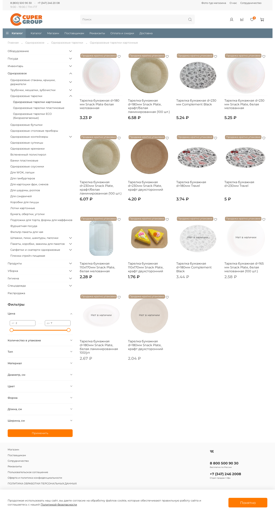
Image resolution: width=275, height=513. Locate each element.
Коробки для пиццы (24, 202)
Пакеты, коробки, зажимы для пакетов (37, 244)
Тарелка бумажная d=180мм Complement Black (194, 267)
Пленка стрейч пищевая (27, 255)
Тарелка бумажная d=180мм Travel (191, 184)
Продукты (15, 263)
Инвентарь (15, 66)
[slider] (12, 330)
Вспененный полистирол (28, 154)
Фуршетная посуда (23, 226)
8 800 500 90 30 (224, 463)
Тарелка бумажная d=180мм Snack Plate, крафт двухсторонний (145, 345)
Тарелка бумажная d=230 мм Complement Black (196, 102)
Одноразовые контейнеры (29, 136)
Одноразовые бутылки (26, 125)
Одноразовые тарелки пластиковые (38, 108)
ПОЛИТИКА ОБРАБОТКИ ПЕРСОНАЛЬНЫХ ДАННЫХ (42, 483)
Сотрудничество (250, 3)
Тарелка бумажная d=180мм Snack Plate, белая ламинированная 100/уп (99, 346)
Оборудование (18, 51)
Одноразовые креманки (27, 148)
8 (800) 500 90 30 (21, 3)
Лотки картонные (22, 208)
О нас (233, 3)
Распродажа (16, 293)
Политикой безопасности (59, 504)
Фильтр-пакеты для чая (26, 232)
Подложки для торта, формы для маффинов (41, 220)
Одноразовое (34, 42)
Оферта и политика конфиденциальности (35, 477)
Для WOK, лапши (22, 172)
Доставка (146, 33)
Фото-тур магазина (213, 3)
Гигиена (13, 278)
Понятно (248, 503)
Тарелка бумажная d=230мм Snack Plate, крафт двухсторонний (145, 185)
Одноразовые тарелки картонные (37, 102)
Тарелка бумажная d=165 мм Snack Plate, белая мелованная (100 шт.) (244, 267)
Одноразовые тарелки (67, 42)
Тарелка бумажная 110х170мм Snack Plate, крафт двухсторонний (145, 267)
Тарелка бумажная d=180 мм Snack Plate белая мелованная (99, 104)
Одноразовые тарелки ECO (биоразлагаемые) (32, 116)
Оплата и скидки (122, 33)
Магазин (53, 33)
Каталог (14, 33)
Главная (13, 42)
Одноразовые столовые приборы (34, 130)
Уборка (13, 271)
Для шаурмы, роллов (25, 190)
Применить (40, 433)
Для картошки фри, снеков (29, 184)
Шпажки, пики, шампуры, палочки (34, 238)
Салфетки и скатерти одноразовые (35, 250)
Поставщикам (74, 33)
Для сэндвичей (21, 196)
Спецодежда (17, 285)
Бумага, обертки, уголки (27, 214)
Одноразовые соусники (27, 166)
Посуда (13, 58)
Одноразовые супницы (26, 142)
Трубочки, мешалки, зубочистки (33, 90)
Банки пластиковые (24, 160)
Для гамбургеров (22, 178)
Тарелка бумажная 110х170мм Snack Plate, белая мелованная (97, 267)
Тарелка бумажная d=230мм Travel (239, 184)
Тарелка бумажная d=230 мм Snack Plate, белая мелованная (244, 104)
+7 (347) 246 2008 (225, 474)
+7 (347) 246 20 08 (49, 3)
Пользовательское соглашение (28, 472)
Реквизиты (97, 33)
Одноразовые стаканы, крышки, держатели (32, 82)
